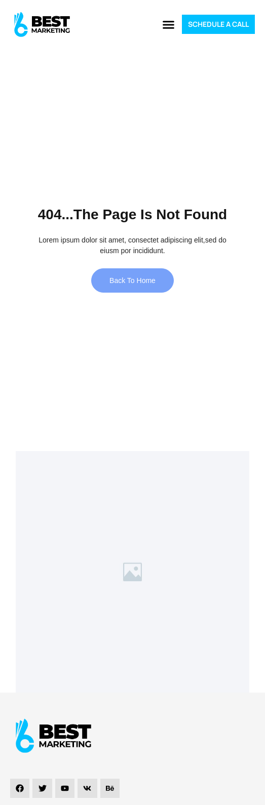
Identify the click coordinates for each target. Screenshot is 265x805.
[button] (168, 24)
